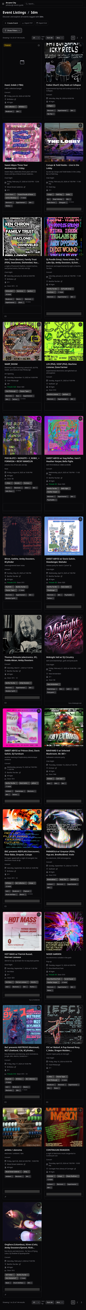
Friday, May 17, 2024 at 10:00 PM (19, 1064)
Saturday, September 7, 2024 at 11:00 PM (22, 968)
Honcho (33, 982)
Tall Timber (9, 1275)
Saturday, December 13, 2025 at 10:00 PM (22, 377)
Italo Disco (9, 491)
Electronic (50, 110)
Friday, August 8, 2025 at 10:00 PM (19, 472)
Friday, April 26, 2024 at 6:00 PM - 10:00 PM (23, 1161)
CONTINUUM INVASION (58, 1150)
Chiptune (26, 891)
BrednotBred (51, 879)
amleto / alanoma (13, 1150)
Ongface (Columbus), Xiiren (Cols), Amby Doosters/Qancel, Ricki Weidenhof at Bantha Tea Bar (21, 1247)
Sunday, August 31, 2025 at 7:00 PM (62, 380)
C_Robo (8, 483)
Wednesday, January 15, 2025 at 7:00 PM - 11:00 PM (22, 768)
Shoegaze (62, 202)
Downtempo (51, 689)
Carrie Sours (9, 194)
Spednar (30, 291)
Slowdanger (51, 590)
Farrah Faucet (68, 979)
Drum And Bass (10, 894)
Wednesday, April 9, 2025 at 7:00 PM (62, 573)
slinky (25, 1172)
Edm (55, 783)
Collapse (50, 106)
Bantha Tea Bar (54, 281)
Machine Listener (52, 394)
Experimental (62, 110)
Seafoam (52, 384)
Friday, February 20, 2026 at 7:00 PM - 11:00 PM (65, 183)
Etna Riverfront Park (56, 968)
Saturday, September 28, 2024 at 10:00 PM (22, 868)
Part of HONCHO (34, 1000)
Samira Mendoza (11, 198)
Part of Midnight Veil (75, 703)
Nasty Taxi (63, 879)
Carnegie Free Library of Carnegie (61, 1169)
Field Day (52, 187)
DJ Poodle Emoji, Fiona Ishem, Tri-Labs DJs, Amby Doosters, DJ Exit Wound (62, 262)
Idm (34, 12)
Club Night (8, 178)
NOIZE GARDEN (53, 954)
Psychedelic (51, 500)
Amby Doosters (24, 683)
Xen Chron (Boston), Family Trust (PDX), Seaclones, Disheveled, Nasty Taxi (22, 262)
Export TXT (27, 23)
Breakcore (9, 111)
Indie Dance (51, 202)
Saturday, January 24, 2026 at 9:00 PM (21, 276)
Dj (48, 199)
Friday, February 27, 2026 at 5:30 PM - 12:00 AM (23, 183)
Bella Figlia (64, 488)
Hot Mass (10, 971)
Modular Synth (10, 598)
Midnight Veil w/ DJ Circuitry (60, 657)
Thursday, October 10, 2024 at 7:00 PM (63, 765)
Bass (17, 396)
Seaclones (20, 291)
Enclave (51, 768)
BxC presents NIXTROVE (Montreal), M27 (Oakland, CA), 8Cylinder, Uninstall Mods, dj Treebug (22, 1050)
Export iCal (41, 23)
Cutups (49, 194)
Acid (7, 891)
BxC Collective (10, 107)
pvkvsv (34, 783)
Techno (8, 206)
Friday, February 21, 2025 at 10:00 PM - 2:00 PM (65, 669)
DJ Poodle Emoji (66, 289)
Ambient (8, 791)
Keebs (68, 194)
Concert (7, 92)
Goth (68, 689)
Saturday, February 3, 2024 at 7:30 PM (21, 1261)
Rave (6, 469)
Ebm (60, 689)
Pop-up (49, 961)
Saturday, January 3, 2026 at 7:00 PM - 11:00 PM (65, 277)
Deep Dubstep (57, 199)
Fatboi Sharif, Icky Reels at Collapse (63, 85)
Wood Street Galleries (15, 187)
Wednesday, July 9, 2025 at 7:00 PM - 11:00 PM (64, 473)
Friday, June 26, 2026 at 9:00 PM (18, 96)
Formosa (26, 483)
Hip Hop (50, 114)
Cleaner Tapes (24, 391)
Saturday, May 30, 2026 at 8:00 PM (61, 98)
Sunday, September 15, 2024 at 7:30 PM (63, 866)
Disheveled (9, 291)
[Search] (54, 4)
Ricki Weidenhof (11, 1278)
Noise (49, 990)
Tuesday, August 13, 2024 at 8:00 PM (62, 965)
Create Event (11, 23)
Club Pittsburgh (12, 380)
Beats (7, 1283)
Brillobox (10, 99)
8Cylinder (9, 587)
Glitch (20, 302)
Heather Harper (52, 492)
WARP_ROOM (11, 364)
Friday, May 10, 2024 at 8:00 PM (60, 1061)
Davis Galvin (65, 587)
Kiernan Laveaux (21, 982)
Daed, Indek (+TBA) (14, 85)
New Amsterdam (55, 674)
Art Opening (9, 374)
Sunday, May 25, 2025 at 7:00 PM (19, 573)
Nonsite (17, 483)
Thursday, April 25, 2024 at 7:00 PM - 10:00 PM (64, 1164)
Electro (18, 299)
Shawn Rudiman (71, 1176)
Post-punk (50, 692)
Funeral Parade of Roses (25, 194)
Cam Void (59, 779)
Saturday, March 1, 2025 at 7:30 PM (20, 668)
